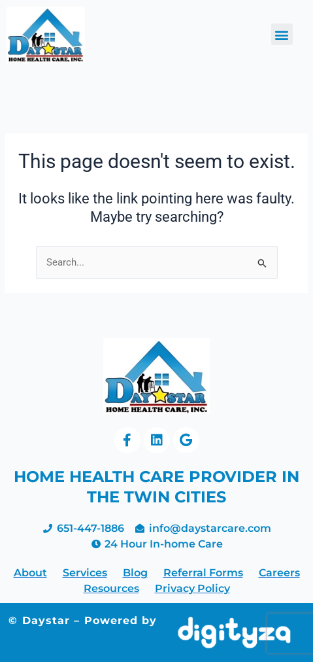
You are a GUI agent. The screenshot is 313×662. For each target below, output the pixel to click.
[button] (282, 34)
